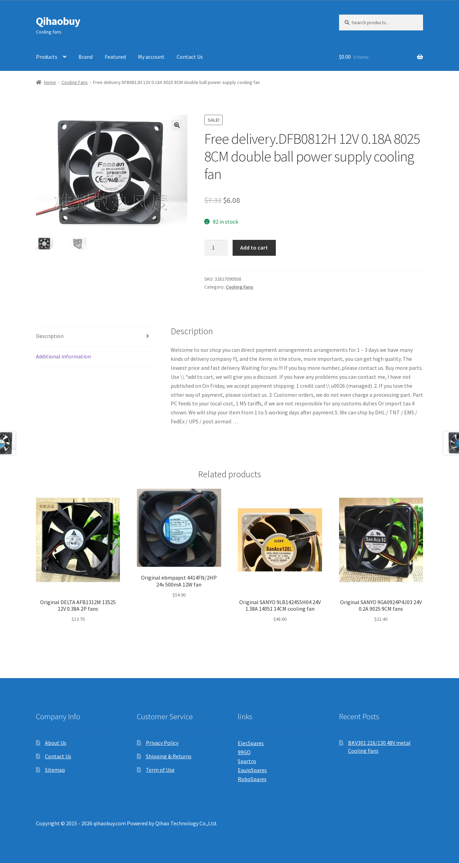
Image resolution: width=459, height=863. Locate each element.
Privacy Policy (162, 742)
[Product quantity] (216, 248)
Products (46, 56)
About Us (55, 742)
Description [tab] (50, 335)
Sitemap (55, 769)
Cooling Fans (75, 82)
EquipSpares (252, 770)
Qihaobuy (58, 21)
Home (50, 82)
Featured (115, 56)
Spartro (247, 761)
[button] (176, 125)
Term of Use (160, 769)
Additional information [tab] (63, 356)
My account (151, 56)
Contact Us (190, 56)
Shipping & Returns (168, 756)
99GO (244, 752)
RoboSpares (252, 779)
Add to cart (254, 247)
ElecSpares (251, 743)
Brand (85, 56)
